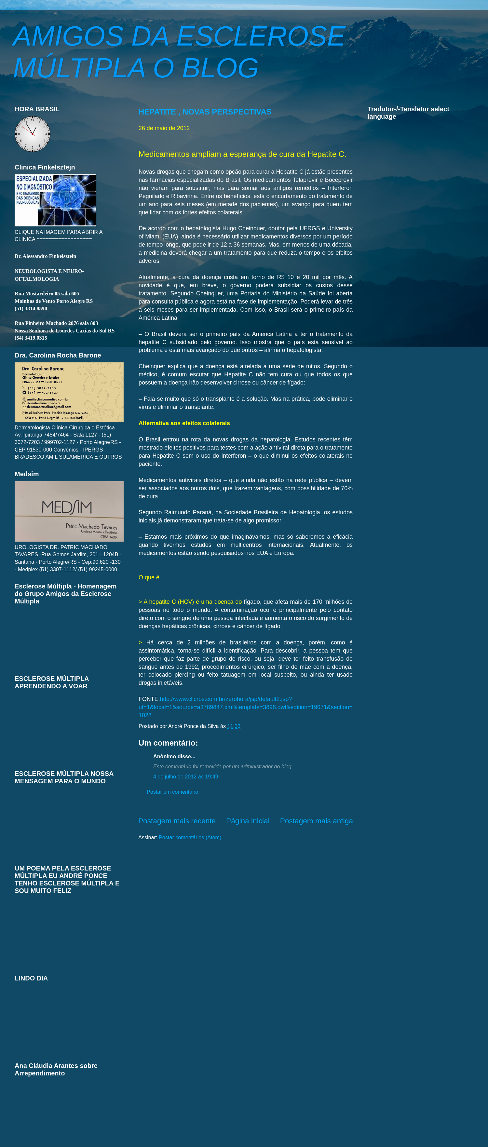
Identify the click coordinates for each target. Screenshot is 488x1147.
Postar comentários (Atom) (190, 837)
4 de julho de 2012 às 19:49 (185, 776)
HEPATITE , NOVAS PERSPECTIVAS (205, 111)
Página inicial (248, 820)
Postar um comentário (172, 792)
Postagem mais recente (177, 820)
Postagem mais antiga (316, 820)
